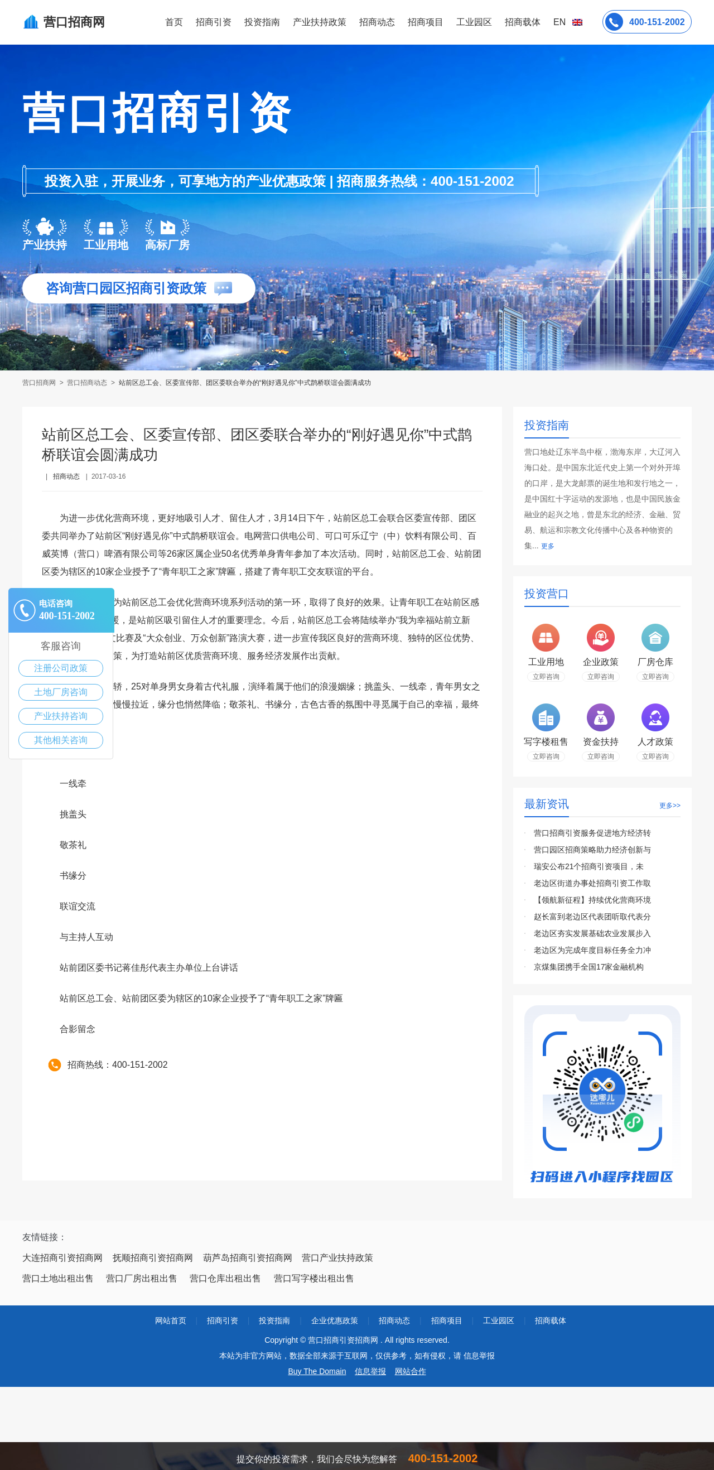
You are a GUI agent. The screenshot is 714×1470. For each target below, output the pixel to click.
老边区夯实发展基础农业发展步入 (592, 933)
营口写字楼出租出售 (314, 1278)
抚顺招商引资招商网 (153, 1257)
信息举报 (370, 1371)
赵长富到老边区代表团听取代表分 (592, 916)
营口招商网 (39, 383)
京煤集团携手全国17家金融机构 (589, 966)
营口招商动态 (87, 383)
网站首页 (170, 1320)
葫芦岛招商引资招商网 (247, 1257)
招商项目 (425, 22)
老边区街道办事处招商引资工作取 (592, 883)
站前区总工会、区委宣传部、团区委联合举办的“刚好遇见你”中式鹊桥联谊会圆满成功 (245, 383)
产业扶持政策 (319, 22)
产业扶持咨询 (61, 716)
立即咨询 (546, 677)
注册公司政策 (61, 668)
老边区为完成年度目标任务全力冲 (592, 950)
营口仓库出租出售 (225, 1278)
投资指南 (262, 22)
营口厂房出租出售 (141, 1278)
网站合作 (410, 1371)
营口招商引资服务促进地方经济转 (592, 832)
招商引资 (213, 22)
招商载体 (550, 1320)
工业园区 (474, 22)
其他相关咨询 (61, 740)
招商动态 (377, 22)
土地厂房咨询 (61, 692)
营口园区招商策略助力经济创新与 (592, 849)
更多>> (670, 805)
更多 (547, 546)
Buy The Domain (317, 1371)
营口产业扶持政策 (337, 1257)
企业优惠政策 (334, 1320)
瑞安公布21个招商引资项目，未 (589, 866)
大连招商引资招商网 (62, 1257)
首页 (174, 22)
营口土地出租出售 (58, 1278)
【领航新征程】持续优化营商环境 (592, 899)
